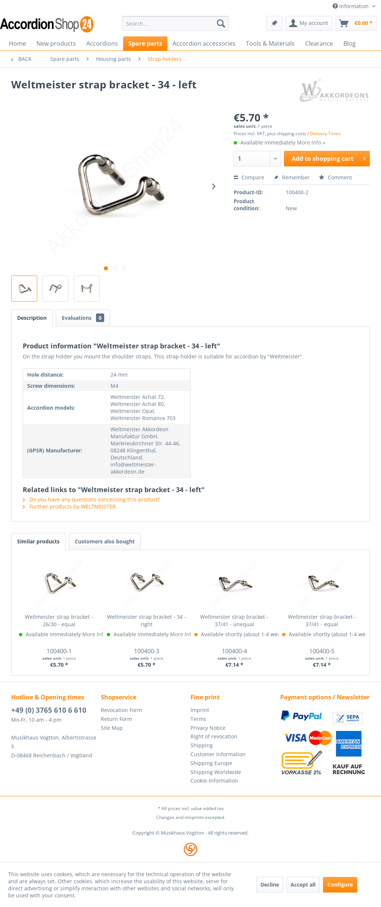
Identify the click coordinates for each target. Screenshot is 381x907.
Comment (335, 177)
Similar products (38, 541)
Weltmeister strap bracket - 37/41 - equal (322, 620)
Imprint (199, 709)
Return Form (116, 718)
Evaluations (83, 317)
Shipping (201, 745)
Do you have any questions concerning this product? (91, 499)
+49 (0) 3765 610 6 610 (48, 710)
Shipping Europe (211, 763)
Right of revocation (213, 736)
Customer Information (218, 754)
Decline (269, 884)
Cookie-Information (214, 780)
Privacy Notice (207, 727)
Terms (198, 718)
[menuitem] (175, 23)
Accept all (303, 884)
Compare (249, 177)
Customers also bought (105, 541)
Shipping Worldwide (215, 772)
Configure (340, 884)
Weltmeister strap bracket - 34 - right (146, 620)
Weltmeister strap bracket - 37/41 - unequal (234, 620)
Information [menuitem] (351, 6)
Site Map (112, 727)
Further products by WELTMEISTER (69, 506)
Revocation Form (121, 709)
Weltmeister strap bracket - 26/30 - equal (59, 620)
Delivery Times (325, 133)
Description (32, 317)
